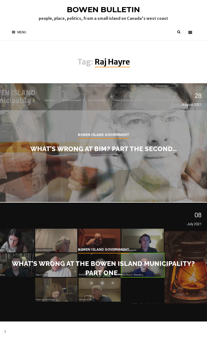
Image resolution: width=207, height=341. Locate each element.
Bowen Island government (103, 134)
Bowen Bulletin (103, 9)
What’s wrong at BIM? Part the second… (103, 148)
